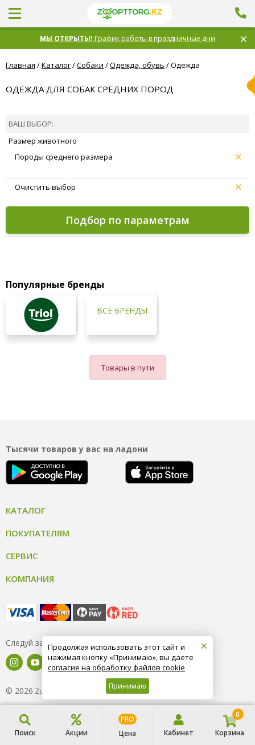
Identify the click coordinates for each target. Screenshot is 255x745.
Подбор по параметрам (127, 220)
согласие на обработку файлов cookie (116, 667)
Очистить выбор (128, 187)
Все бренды (122, 311)
